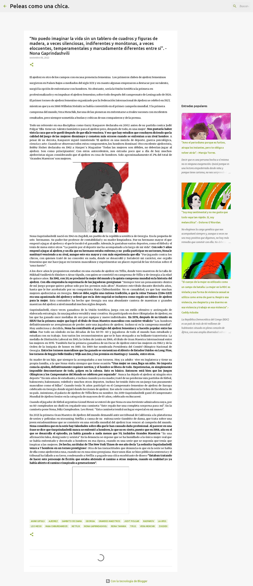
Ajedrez (53, 521)
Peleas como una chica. (39, 6)
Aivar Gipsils (38, 521)
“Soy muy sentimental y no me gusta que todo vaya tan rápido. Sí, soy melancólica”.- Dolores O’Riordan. (204, 217)
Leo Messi (36, 526)
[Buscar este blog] (231, 6)
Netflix (76, 526)
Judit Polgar (131, 521)
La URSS (162, 521)
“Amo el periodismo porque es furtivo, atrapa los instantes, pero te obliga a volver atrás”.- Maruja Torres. (203, 147)
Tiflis (133, 526)
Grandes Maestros (109, 521)
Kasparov (148, 521)
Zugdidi (163, 526)
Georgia (90, 521)
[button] (32, 64)
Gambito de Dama (72, 521)
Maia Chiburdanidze (57, 526)
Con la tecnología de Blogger (126, 581)
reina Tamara (118, 526)
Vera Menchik (147, 526)
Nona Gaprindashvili (95, 526)
